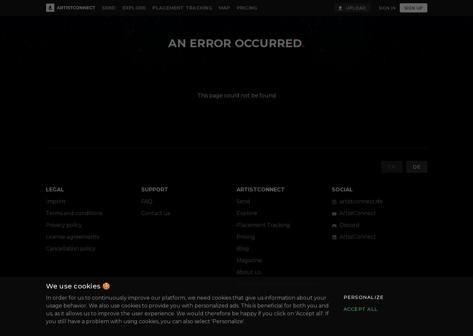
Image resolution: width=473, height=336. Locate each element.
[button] (363, 297)
